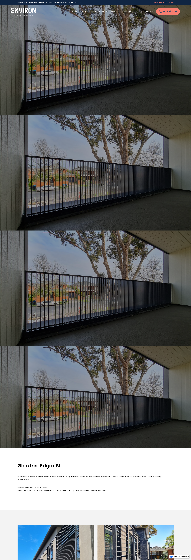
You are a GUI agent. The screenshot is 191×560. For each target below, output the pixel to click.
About (84, 11)
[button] (99, 11)
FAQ (139, 11)
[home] (24, 12)
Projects (115, 11)
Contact (149, 11)
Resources (128, 11)
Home (74, 11)
